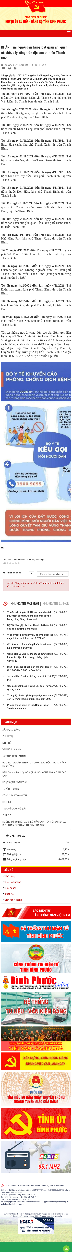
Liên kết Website (13, 899)
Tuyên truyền (10, 789)
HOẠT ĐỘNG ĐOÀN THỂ (14, 782)
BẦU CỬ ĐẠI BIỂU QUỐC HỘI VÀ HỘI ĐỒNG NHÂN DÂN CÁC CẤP (34, 774)
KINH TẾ (6, 743)
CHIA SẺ (6, 815)
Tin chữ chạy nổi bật (14, 808)
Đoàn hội (9, 894)
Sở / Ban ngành (13, 882)
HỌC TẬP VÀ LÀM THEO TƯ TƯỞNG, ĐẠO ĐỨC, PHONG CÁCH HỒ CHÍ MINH (34, 764)
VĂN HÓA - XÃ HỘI (11, 749)
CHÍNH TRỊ (7, 736)
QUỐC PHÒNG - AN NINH (14, 756)
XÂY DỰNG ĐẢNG (11, 729)
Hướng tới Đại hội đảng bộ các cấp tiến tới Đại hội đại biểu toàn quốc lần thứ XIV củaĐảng (34, 823)
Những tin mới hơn (25, 604)
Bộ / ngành (10, 888)
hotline (7, 802)
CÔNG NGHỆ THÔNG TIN (14, 795)
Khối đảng (10, 876)
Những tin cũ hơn (56, 604)
